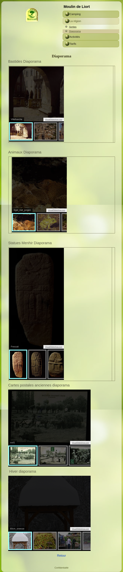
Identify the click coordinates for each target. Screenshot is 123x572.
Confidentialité (61, 567)
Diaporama (75, 31)
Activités (75, 36)
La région (75, 21)
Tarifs (73, 43)
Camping (75, 14)
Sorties (72, 26)
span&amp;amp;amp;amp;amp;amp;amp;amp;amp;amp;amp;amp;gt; (36, 314)
